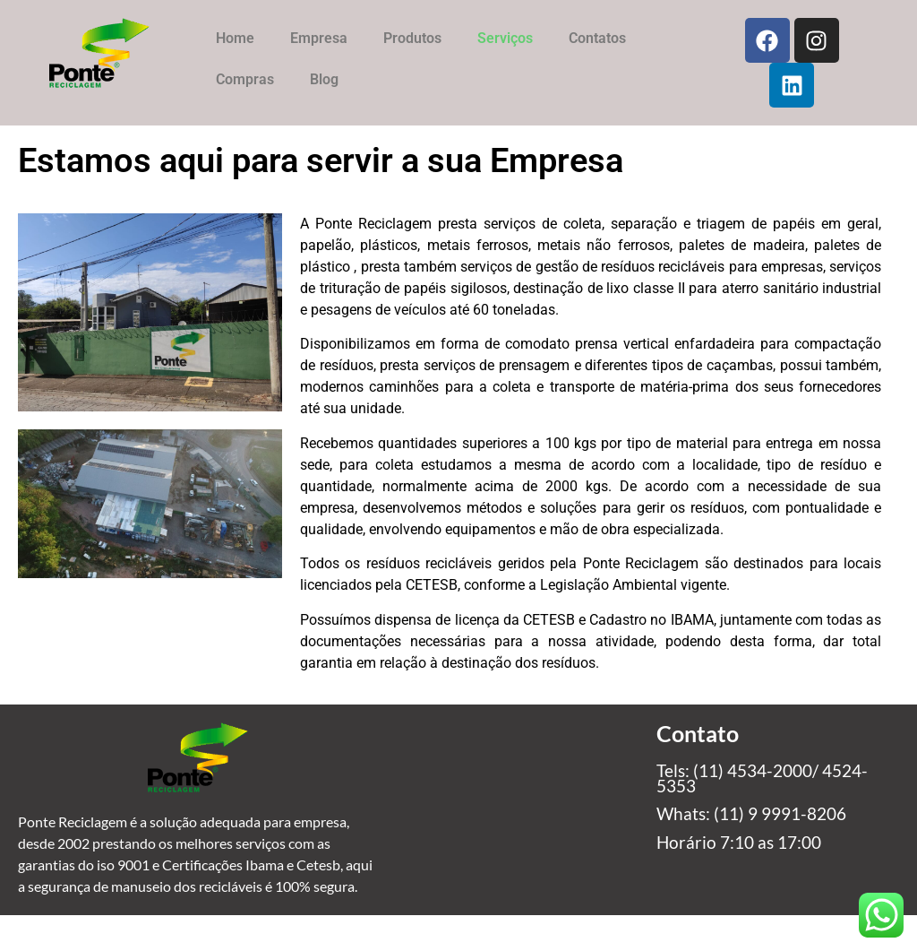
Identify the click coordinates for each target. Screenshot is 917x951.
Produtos (412, 38)
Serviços (505, 38)
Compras (245, 79)
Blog (324, 79)
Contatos (597, 38)
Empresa (318, 38)
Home (235, 38)
